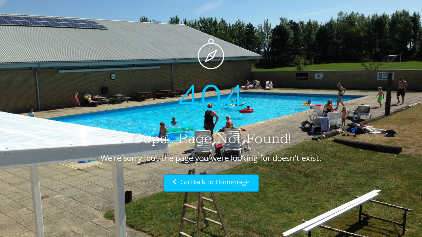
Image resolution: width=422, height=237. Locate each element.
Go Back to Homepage (211, 181)
